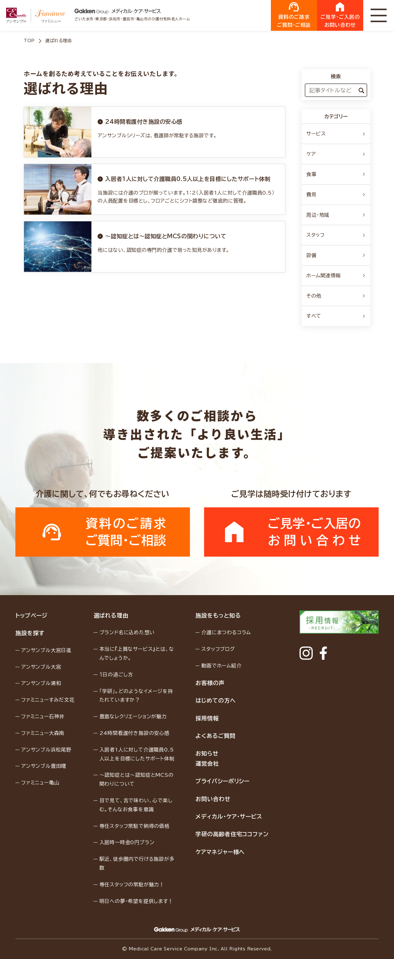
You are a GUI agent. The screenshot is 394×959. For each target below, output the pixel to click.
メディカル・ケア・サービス (228, 816)
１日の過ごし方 (116, 674)
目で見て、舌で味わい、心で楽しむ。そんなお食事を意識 (136, 805)
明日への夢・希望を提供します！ (136, 901)
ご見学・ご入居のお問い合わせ (340, 14)
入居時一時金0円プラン (127, 842)
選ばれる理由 (111, 615)
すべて (336, 315)
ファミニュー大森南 (42, 733)
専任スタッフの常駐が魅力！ (131, 884)
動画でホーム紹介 (221, 665)
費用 (336, 194)
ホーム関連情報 (336, 275)
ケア (336, 153)
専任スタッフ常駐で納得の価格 (134, 826)
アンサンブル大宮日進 (46, 650)
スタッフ (336, 234)
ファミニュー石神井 (42, 716)
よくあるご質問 (215, 736)
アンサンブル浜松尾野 (46, 749)
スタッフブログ (218, 649)
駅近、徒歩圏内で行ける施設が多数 (137, 863)
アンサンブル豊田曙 (43, 766)
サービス (336, 133)
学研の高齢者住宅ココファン (232, 834)
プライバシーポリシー (222, 781)
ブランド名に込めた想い (127, 632)
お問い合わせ (212, 799)
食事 (336, 174)
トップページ (31, 615)
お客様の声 (210, 683)
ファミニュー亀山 (40, 782)
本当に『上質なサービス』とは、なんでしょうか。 (136, 653)
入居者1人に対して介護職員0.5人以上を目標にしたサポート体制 (137, 754)
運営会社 (207, 763)
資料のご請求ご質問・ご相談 (294, 14)
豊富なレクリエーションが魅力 (133, 716)
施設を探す (29, 633)
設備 (336, 255)
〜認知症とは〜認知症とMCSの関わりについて (136, 779)
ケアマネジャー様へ (220, 852)
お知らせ (207, 753)
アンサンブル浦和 (41, 683)
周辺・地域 (336, 214)
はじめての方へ (215, 700)
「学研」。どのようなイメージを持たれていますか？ (136, 696)
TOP (29, 40)
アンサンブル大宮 (41, 666)
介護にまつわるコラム (226, 632)
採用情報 (207, 718)
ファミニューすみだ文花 (47, 699)
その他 (336, 295)
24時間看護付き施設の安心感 (134, 733)
